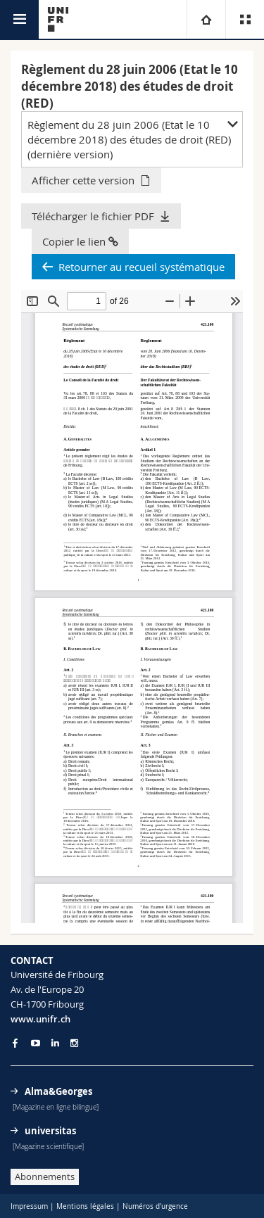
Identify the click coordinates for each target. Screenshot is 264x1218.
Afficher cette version (83, 180)
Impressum (29, 1206)
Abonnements (45, 1176)
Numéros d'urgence (155, 1206)
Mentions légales (85, 1206)
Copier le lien (80, 241)
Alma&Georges (58, 1091)
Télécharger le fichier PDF (93, 216)
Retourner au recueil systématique (141, 267)
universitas (50, 1130)
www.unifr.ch (40, 1019)
